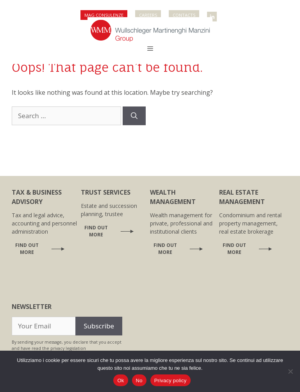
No (139, 380)
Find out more (27, 248)
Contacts (184, 15)
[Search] (134, 115)
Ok (120, 380)
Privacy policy (170, 380)
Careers (148, 15)
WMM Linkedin (212, 14)
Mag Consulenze (103, 15)
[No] (290, 371)
